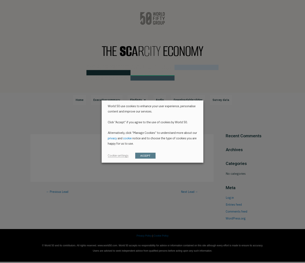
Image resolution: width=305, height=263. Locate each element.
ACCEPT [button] (145, 155)
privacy (112, 138)
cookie (127, 138)
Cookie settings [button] (118, 155)
